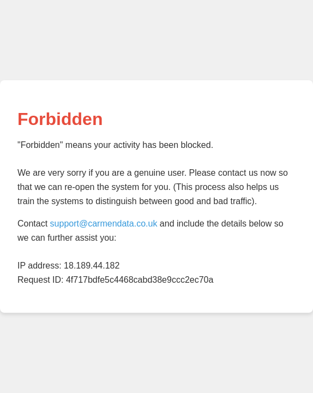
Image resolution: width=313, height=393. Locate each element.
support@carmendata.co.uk (104, 223)
